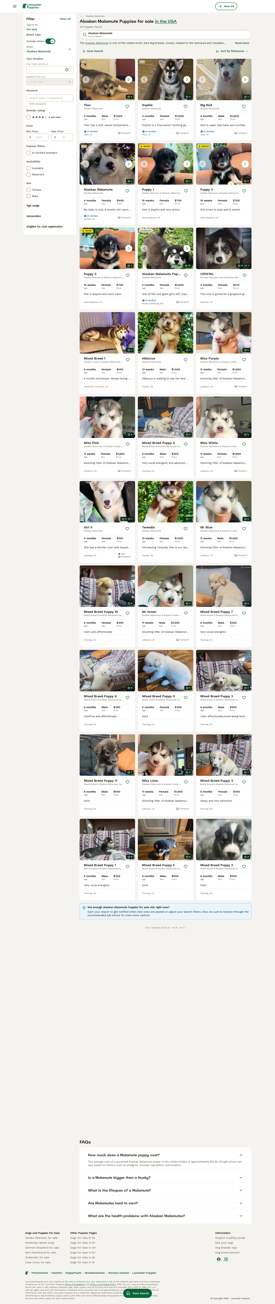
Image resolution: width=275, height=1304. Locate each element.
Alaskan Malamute (97, 43)
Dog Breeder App (226, 1247)
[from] (39, 220)
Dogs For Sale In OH (83, 1247)
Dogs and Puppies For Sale (42, 1233)
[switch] (50, 46)
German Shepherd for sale (42, 1247)
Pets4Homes (40, 1272)
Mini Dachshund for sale (40, 1252)
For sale (34, 32)
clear (67, 53)
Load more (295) (60, 133)
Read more (242, 43)
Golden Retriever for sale (41, 1237)
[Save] (127, 106)
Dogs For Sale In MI (82, 1257)
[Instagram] (226, 1259)
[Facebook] (218, 1259)
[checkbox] (28, 69)
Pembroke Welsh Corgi (39, 1242)
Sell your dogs (224, 1242)
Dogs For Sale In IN (82, 1262)
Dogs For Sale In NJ (82, 1252)
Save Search (93, 51)
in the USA (166, 21)
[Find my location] (66, 152)
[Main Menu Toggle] (14, 6)
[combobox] (45, 152)
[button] (107, 79)
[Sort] (232, 51)
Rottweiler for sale (37, 1257)
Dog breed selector (227, 1252)
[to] (64, 220)
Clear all (65, 18)
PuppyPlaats (73, 1272)
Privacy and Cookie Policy (103, 1284)
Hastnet (57, 1272)
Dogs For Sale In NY (82, 1242)
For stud (53, 32)
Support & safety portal (230, 1237)
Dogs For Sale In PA (82, 1237)
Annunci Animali (118, 1272)
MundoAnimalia (95, 1272)
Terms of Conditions (75, 1284)
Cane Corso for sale (38, 1262)
